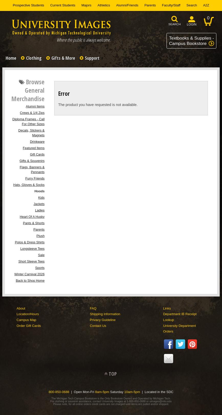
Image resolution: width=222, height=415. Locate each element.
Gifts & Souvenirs (32, 161)
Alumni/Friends (127, 5)
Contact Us (98, 326)
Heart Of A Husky (32, 217)
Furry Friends (35, 178)
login (192, 24)
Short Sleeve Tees (31, 261)
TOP (113, 373)
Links (167, 308)
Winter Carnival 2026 (29, 274)
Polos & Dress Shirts (30, 242)
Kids (41, 197)
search (175, 24)
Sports (40, 268)
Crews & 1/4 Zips (32, 113)
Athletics (103, 5)
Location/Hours (28, 314)
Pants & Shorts (34, 223)
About (21, 308)
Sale (41, 255)
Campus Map (26, 320)
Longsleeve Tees (32, 249)
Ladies (40, 210)
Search (191, 5)
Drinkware (37, 142)
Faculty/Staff (171, 5)
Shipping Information (105, 314)
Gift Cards (37, 154)
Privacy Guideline (103, 320)
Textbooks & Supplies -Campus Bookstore (191, 40)
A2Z (206, 5)
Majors (86, 5)
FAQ (93, 308)
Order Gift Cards (29, 326)
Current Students (62, 5)
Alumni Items (35, 106)
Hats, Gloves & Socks (29, 185)
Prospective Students (28, 5)
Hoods (40, 191)
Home (11, 58)
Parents (150, 5)
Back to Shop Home (30, 280)
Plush (41, 236)
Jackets (39, 204)
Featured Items (34, 148)
